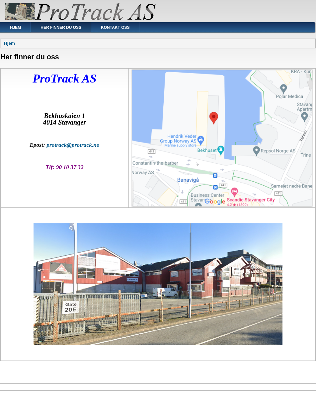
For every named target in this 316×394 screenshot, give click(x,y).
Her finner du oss (60, 27)
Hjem (15, 27)
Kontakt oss (115, 27)
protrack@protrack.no (73, 144)
